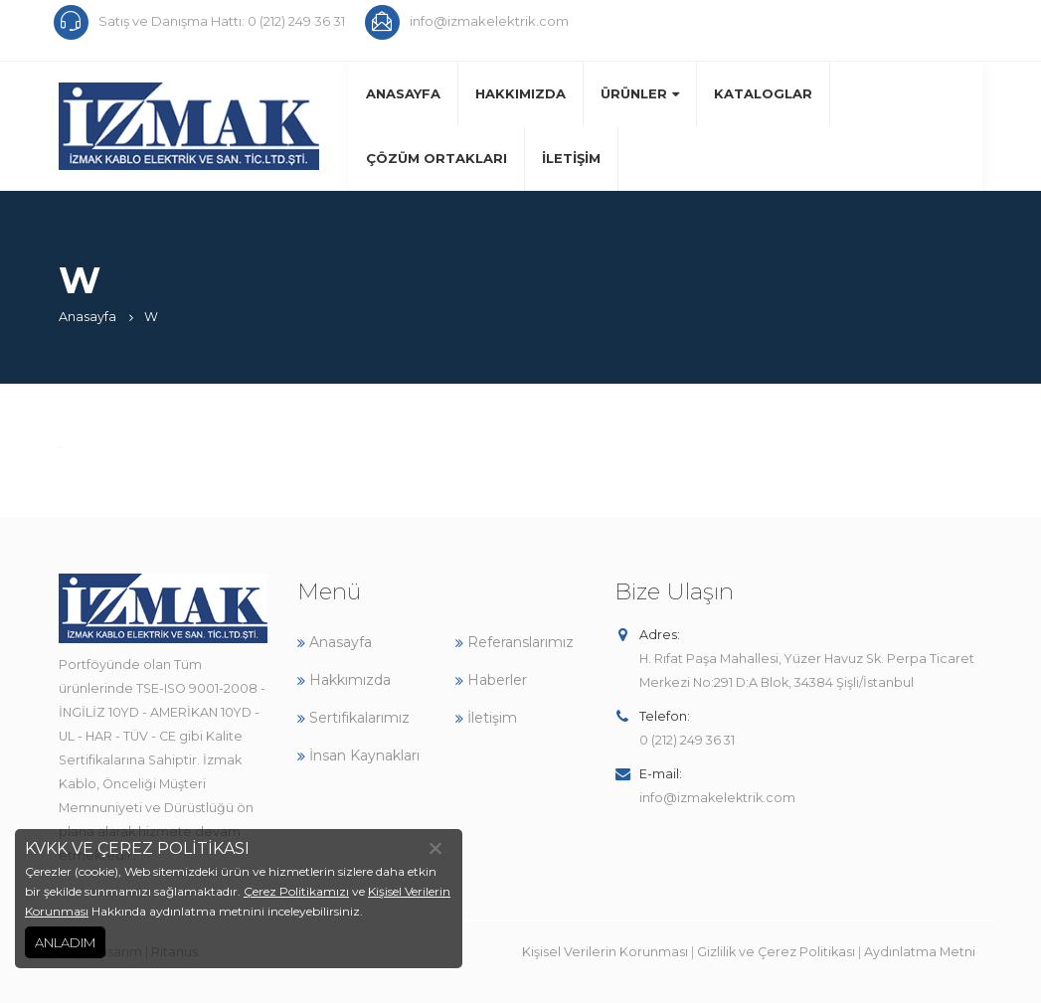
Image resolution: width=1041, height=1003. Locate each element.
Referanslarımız (514, 642)
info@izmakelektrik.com (717, 797)
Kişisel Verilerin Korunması (605, 951)
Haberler (491, 680)
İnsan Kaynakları (358, 755)
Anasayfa (403, 93)
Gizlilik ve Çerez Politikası (776, 951)
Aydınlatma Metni (919, 951)
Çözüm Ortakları (436, 158)
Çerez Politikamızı (296, 891)
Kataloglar (763, 93)
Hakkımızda (520, 93)
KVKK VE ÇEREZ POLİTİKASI (137, 848)
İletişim (571, 158)
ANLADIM (65, 942)
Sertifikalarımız (353, 718)
